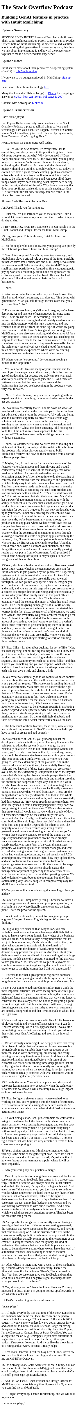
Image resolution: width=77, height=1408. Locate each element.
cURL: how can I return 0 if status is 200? (39, 96)
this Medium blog (26, 71)
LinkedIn (37, 102)
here (46, 87)
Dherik (52, 93)
